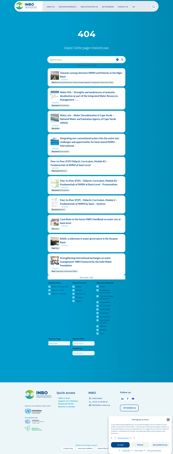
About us (50, 6)
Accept (120, 445)
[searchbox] (59, 343)
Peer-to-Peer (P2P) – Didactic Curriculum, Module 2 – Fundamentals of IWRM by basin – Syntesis (86, 202)
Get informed (108, 6)
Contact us (129, 408)
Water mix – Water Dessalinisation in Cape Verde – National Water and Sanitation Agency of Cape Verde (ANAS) (86, 119)
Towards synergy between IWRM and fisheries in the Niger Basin (86, 74)
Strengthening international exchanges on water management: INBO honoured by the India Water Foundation (86, 261)
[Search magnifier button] (122, 59)
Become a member (66, 407)
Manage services (123, 438)
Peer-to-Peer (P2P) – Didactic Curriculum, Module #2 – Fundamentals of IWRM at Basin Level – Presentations (86, 182)
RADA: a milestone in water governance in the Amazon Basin (86, 240)
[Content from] (83, 343)
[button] (168, 419)
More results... (86, 277)
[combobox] (59, 343)
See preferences (160, 445)
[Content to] (83, 353)
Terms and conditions (154, 450)
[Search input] (82, 59)
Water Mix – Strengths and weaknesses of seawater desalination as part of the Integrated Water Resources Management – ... (86, 96)
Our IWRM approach (67, 6)
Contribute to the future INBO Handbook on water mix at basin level (86, 221)
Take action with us (89, 6)
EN (133, 6)
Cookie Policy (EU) (103, 448)
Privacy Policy (138, 450)
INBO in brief (64, 398)
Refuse (140, 445)
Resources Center (66, 404)
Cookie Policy (126, 450)
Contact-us (123, 6)
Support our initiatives (68, 401)
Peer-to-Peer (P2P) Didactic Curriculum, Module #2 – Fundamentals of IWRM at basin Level (86, 163)
